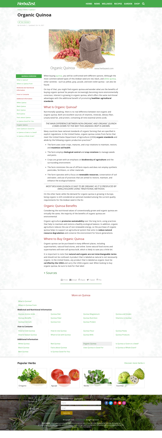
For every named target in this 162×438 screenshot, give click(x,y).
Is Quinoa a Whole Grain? (25, 136)
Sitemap (31, 412)
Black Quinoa (21, 106)
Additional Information (24, 99)
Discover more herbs (133, 363)
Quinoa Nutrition (90, 318)
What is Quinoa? (22, 80)
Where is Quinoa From (25, 84)
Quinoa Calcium (25, 322)
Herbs (89, 3)
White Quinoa (21, 102)
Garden (128, 3)
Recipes (118, 3)
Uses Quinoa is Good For (26, 129)
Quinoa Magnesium (91, 314)
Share (82, 280)
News (97, 3)
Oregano (22, 386)
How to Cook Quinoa (26, 331)
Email (74, 280)
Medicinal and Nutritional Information (25, 89)
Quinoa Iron (56, 322)
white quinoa (110, 78)
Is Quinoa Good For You (25, 121)
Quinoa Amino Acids (26, 314)
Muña (86, 386)
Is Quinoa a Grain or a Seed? (27, 132)
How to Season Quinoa (27, 335)
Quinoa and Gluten (123, 314)
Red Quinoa (21, 114)
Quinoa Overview (28, 76)
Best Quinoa (21, 110)
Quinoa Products (123, 335)
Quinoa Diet (56, 314)
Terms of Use (33, 408)
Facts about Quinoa (23, 117)
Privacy (31, 405)
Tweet (92, 280)
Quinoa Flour (88, 331)
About (30, 398)
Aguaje (54, 386)
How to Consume (23, 94)
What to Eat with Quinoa (61, 335)
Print (65, 280)
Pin (100, 280)
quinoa (59, 75)
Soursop (120, 386)
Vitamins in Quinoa (123, 318)
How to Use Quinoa (59, 331)
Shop (137, 3)
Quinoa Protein (89, 322)
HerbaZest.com (80, 420)
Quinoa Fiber (56, 318)
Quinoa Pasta (121, 331)
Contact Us (32, 401)
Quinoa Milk (88, 335)
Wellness (107, 3)
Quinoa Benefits (24, 318)
